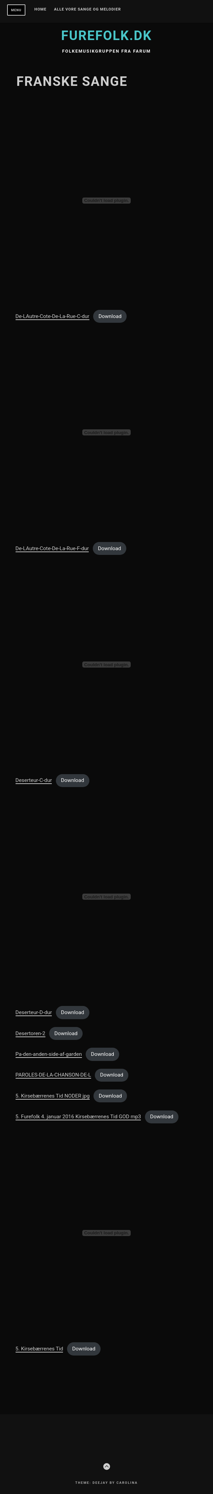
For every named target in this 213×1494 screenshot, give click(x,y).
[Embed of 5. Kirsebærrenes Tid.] (107, 1233)
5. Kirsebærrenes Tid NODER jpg (53, 1096)
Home (41, 9)
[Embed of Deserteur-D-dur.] (107, 896)
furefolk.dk (106, 35)
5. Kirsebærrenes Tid (39, 1349)
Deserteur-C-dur (34, 780)
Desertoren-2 (30, 1033)
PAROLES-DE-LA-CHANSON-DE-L (53, 1075)
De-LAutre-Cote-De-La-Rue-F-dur (52, 548)
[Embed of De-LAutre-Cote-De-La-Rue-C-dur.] (107, 200)
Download (110, 316)
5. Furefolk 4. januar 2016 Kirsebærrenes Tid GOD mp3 (78, 1117)
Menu (16, 10)
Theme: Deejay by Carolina (106, 1482)
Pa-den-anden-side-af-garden (49, 1054)
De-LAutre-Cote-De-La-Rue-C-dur (52, 316)
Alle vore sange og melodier (87, 9)
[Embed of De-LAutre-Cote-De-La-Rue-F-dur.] (107, 432)
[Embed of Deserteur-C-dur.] (107, 664)
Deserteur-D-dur (34, 1012)
